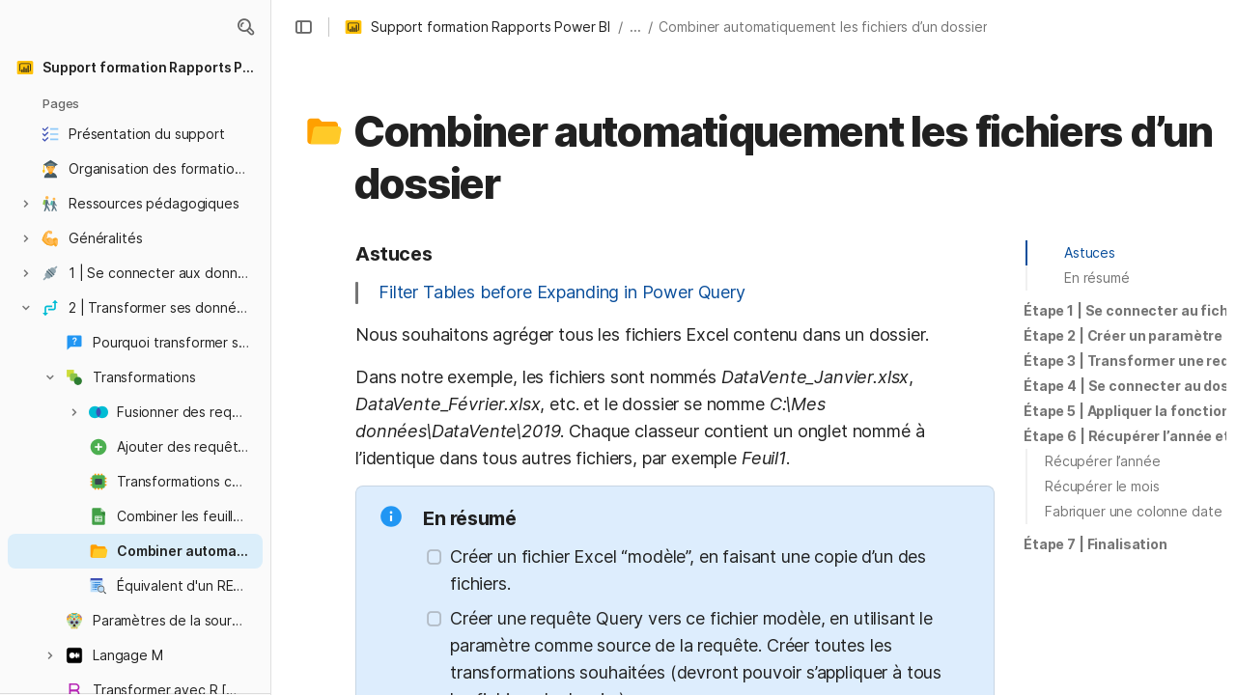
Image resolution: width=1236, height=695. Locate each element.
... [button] (635, 26)
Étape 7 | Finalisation (1095, 544)
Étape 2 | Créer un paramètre (1123, 335)
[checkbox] (434, 556)
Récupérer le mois (1102, 486)
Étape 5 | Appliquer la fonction (1127, 411)
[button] (245, 27)
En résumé (1097, 277)
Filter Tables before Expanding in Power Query (562, 292)
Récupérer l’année (1103, 461)
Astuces (1089, 252)
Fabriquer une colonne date (1133, 511)
